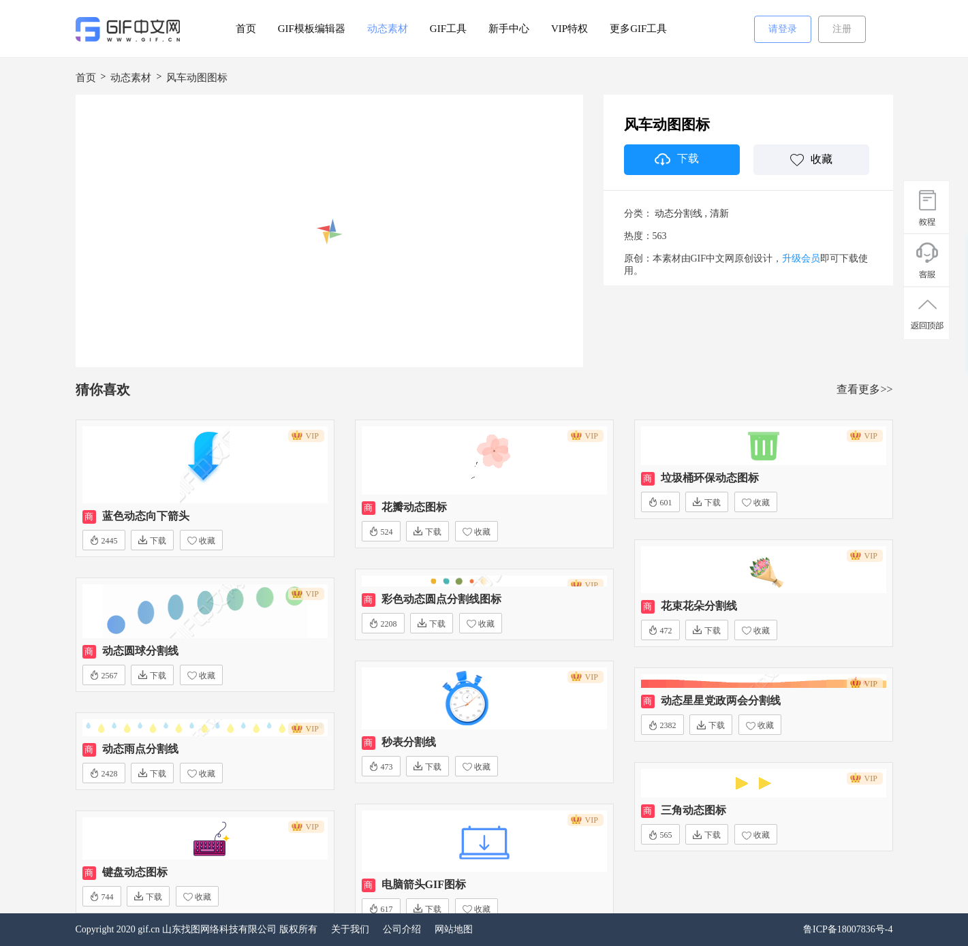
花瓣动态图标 (414, 507)
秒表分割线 (408, 742)
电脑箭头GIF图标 (423, 884)
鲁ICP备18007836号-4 (847, 929)
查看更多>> (864, 389)
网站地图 (454, 929)
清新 (719, 213)
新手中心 (508, 28)
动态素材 (387, 28)
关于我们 (350, 929)
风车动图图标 (197, 77)
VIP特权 (569, 28)
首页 (246, 28)
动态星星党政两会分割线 (721, 700)
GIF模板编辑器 (311, 28)
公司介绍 (402, 929)
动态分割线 (678, 213)
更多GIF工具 (638, 28)
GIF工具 (448, 28)
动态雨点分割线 (140, 749)
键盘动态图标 (135, 872)
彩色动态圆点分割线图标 (441, 599)
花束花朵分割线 (699, 606)
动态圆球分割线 (140, 651)
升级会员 (801, 258)
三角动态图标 (693, 810)
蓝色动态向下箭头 (145, 516)
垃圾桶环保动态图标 (710, 478)
